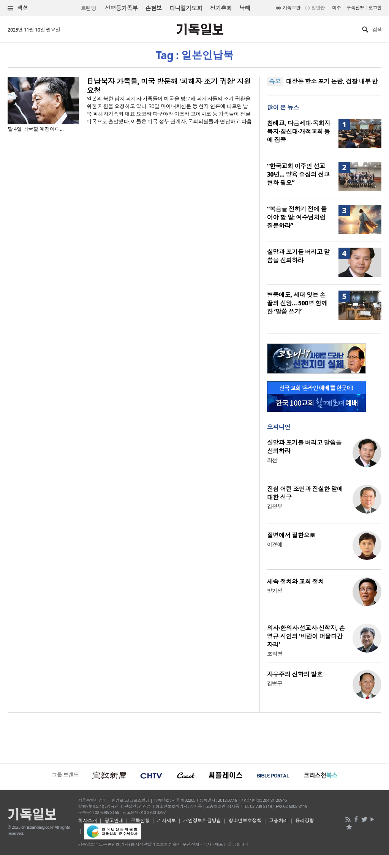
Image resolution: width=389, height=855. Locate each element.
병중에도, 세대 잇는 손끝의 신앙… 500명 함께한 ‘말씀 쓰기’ (297, 303)
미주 (336, 8)
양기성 (274, 590)
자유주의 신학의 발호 (295, 674)
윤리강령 (304, 820)
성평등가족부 (121, 8)
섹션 (18, 8)
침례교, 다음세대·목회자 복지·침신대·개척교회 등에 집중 (298, 131)
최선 (272, 460)
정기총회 (221, 8)
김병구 (274, 683)
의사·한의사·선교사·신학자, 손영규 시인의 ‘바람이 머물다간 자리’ (306, 636)
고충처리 (278, 820)
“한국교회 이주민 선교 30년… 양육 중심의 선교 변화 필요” (298, 174)
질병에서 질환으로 (291, 535)
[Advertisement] (194, 737)
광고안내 (113, 820)
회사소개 (87, 820)
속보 (275, 81)
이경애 (274, 544)
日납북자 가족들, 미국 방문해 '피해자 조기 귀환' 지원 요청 (169, 85)
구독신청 (355, 8)
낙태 (244, 8)
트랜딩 (88, 8)
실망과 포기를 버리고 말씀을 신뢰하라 (298, 256)
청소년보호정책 (244, 820)
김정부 (274, 506)
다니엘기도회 (185, 8)
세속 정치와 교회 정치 (295, 581)
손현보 (153, 8)
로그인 (374, 8)
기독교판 (291, 8)
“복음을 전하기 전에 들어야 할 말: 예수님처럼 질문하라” (297, 217)
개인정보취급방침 (202, 820)
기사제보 (166, 820)
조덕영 (274, 653)
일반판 (318, 8)
